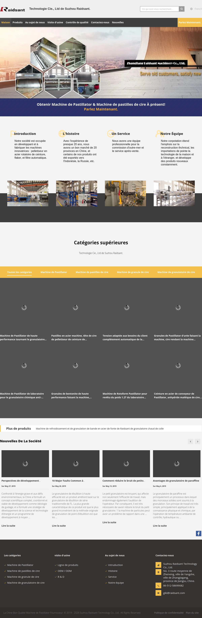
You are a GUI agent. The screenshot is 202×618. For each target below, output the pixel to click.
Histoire (111, 570)
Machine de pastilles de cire (22, 570)
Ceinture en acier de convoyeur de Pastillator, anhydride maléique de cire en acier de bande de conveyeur (177, 395)
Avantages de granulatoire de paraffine (176, 480)
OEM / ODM (63, 570)
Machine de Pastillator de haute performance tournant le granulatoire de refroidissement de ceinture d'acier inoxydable (22, 337)
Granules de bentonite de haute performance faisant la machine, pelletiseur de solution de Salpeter (71, 395)
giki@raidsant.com (173, 593)
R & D (59, 576)
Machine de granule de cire (21, 576)
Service (111, 576)
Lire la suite (8, 525)
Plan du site (192, 612)
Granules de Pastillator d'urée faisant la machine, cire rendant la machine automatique (177, 337)
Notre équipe (114, 582)
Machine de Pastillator (18, 565)
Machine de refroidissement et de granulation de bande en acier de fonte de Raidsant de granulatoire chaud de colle (100, 428)
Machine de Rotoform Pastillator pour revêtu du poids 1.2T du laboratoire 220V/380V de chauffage (125, 395)
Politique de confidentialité (168, 612)
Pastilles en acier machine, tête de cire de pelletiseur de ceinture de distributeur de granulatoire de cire (73, 337)
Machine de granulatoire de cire (24, 582)
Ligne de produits (66, 565)
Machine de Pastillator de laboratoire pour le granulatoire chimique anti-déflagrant (22, 395)
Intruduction (114, 565)
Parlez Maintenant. (190, 22)
